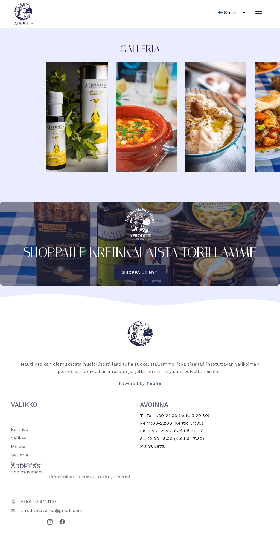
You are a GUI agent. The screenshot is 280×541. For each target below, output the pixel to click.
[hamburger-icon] (258, 14)
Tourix (153, 387)
